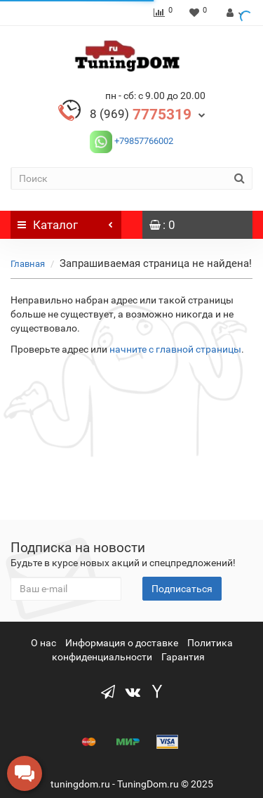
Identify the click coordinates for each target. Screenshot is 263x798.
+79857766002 (142, 141)
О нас (43, 642)
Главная (28, 264)
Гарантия (183, 656)
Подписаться (182, 588)
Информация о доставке (121, 642)
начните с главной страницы (175, 349)
